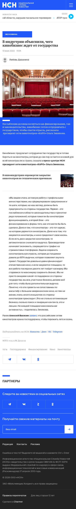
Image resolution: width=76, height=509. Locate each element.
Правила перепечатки (14, 495)
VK (49, 331)
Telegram (57, 331)
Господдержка (18, 349)
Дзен (43, 331)
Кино (52, 349)
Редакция (7, 444)
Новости (35, 331)
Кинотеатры (64, 349)
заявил (33, 315)
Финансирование (37, 349)
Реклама (35, 444)
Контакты (22, 444)
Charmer (18, 501)
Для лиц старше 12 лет (43, 495)
